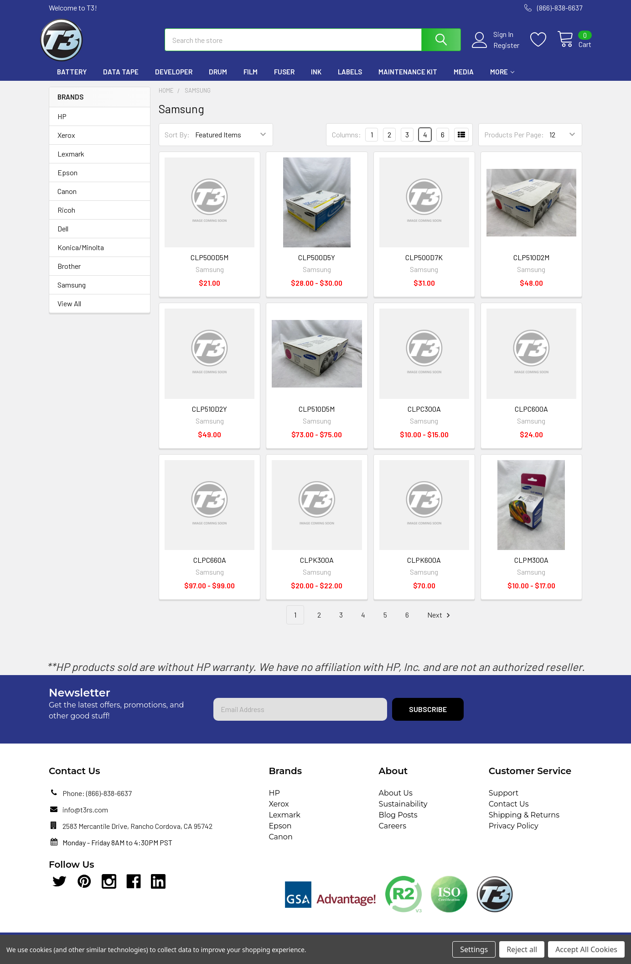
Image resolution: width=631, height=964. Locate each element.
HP (62, 123)
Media (464, 79)
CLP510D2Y (209, 415)
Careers (392, 832)
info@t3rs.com (85, 816)
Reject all (522, 949)
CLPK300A (317, 566)
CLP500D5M (209, 264)
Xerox (66, 141)
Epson (67, 179)
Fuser (284, 79)
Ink (316, 79)
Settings (474, 949)
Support (503, 800)
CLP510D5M (317, 415)
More (502, 79)
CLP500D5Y (316, 264)
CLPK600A (424, 566)
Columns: (346, 141)
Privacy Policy (513, 832)
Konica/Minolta (80, 254)
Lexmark (70, 160)
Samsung (71, 291)
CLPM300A (531, 566)
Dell (62, 235)
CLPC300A (424, 415)
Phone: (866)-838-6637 (97, 800)
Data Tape (121, 79)
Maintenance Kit (407, 79)
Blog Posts (398, 821)
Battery (72, 79)
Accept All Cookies (586, 949)
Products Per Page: (514, 141)
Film (250, 79)
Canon (67, 198)
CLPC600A (531, 415)
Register (497, 50)
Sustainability (403, 811)
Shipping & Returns (524, 821)
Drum (218, 79)
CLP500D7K (424, 264)
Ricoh (66, 216)
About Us (396, 800)
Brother (69, 272)
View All (69, 310)
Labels (350, 79)
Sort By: (177, 141)
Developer (173, 79)
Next (440, 622)
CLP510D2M (531, 264)
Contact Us (509, 811)
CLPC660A (209, 566)
